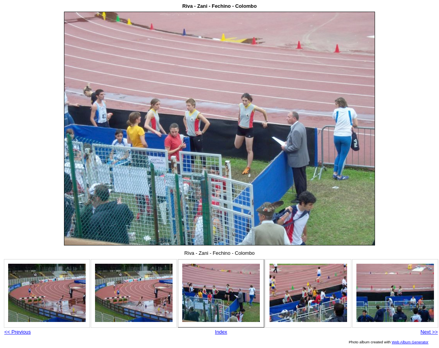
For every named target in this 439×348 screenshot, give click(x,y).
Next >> (429, 332)
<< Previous (17, 332)
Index (221, 332)
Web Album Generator (410, 342)
